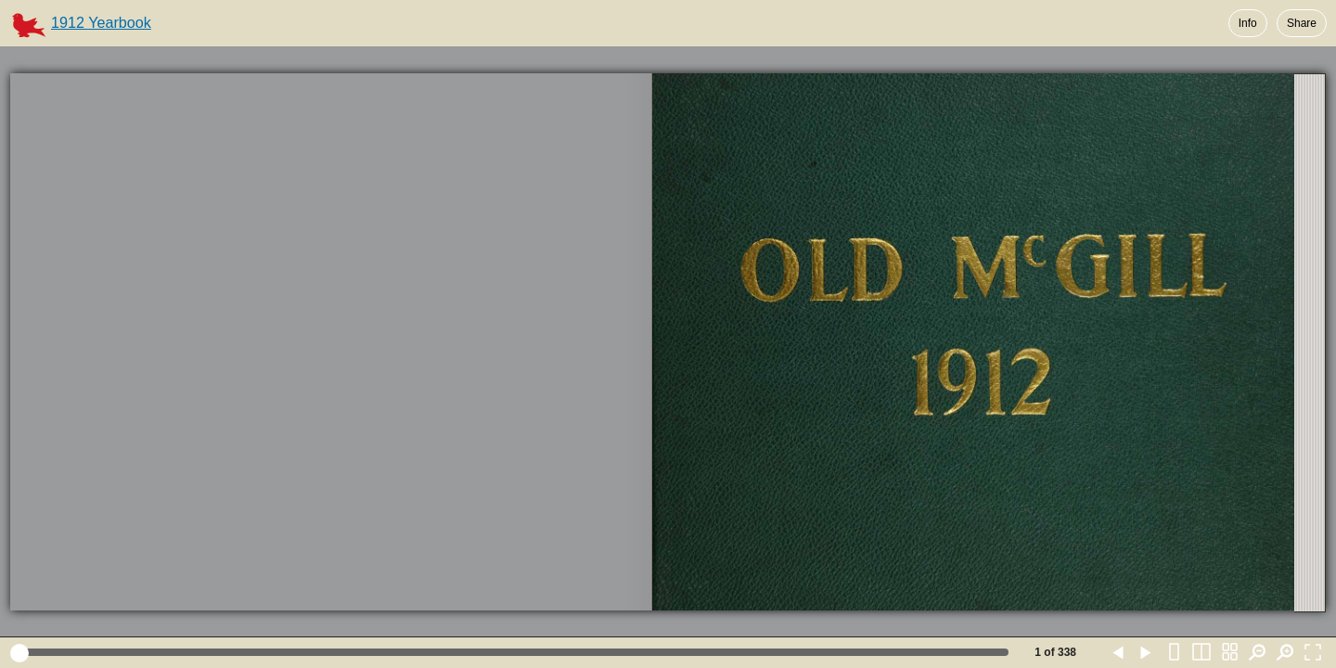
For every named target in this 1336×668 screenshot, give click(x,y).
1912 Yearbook (101, 22)
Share (1302, 23)
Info (1248, 23)
